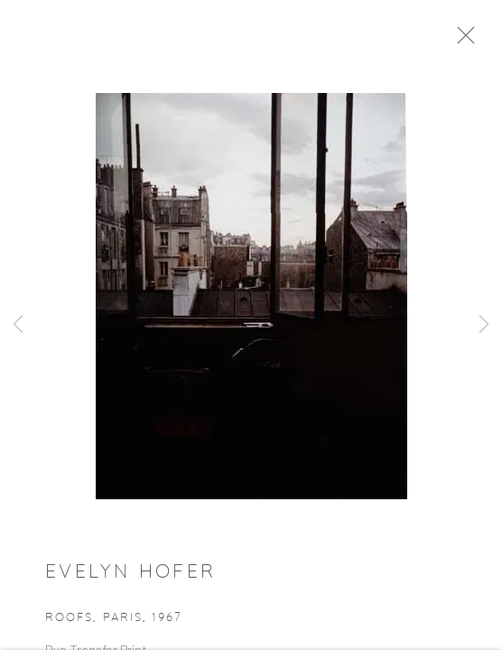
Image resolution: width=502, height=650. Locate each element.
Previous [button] (18, 325)
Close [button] (471, 40)
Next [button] (484, 325)
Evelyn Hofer (130, 576)
